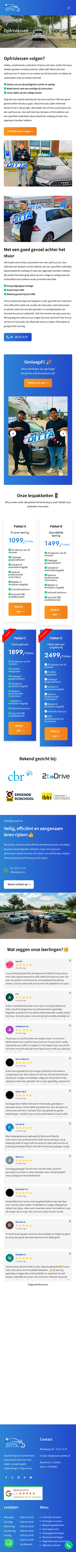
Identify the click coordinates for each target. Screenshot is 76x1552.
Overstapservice (50, 1529)
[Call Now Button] (68, 1545)
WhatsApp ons (17, 872)
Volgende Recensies (38, 1284)
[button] (13, 433)
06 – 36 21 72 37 (59, 1449)
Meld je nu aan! (37, 383)
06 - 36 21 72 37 (19, 337)
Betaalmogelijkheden (53, 1525)
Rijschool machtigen (52, 1537)
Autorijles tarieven (51, 1517)
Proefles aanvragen (19, 131)
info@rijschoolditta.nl (58, 1456)
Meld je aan (19, 609)
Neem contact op (18, 884)
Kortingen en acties (52, 1521)
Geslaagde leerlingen (53, 1533)
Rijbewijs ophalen (51, 1545)
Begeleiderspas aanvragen (56, 1541)
